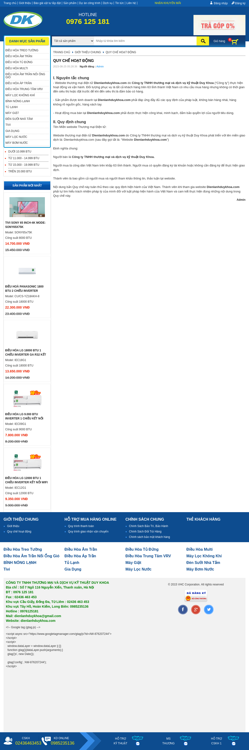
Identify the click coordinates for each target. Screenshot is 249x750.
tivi (7, 569)
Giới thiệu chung (88, 52)
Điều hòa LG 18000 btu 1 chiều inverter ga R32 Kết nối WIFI (25, 355)
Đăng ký (240, 3)
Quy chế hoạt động (19, 531)
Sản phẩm (69, 3)
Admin (100, 66)
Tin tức (119, 3)
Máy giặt (133, 563)
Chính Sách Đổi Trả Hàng (145, 531)
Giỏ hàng (219, 41)
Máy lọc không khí (204, 556)
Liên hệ (131, 3)
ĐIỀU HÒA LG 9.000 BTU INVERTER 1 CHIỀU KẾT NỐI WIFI (24, 418)
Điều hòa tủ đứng (142, 549)
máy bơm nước (200, 569)
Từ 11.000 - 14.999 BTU (23, 158)
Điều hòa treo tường (23, 549)
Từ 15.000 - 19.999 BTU (23, 164)
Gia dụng (72, 569)
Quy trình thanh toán (81, 526)
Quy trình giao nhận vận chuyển (88, 531)
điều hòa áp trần (80, 556)
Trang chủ (10, 3)
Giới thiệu (25, 3)
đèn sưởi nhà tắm (203, 563)
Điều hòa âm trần (80, 549)
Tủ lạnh (71, 563)
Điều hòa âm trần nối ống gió (32, 556)
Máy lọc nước (138, 569)
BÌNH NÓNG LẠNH (20, 563)
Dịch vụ (108, 3)
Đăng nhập (221, 3)
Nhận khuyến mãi (168, 3)
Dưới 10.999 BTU (19, 151)
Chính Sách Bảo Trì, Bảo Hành (148, 526)
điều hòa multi (199, 549)
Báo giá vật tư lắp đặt (47, 3)
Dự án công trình (89, 3)
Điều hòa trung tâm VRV (148, 556)
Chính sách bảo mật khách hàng (149, 537)
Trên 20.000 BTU (20, 171)
